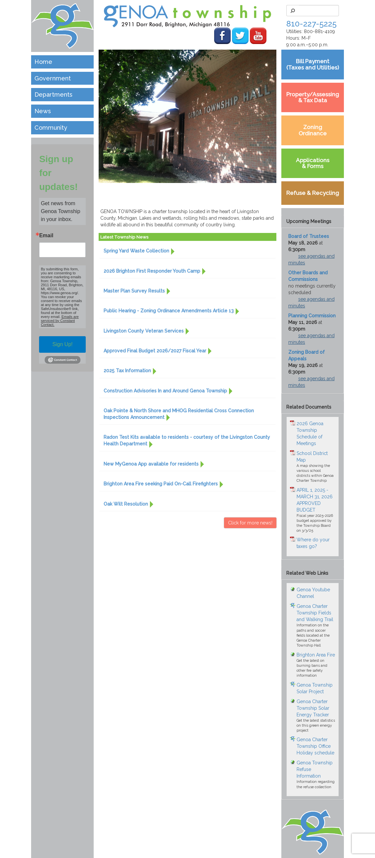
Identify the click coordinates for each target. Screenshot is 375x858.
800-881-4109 (319, 31)
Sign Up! (62, 344)
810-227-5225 (311, 23)
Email (46, 235)
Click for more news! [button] (250, 522)
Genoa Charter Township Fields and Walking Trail (315, 613)
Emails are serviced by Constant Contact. (59, 321)
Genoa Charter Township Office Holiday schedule (315, 746)
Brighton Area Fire (316, 654)
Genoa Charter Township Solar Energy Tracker (313, 708)
